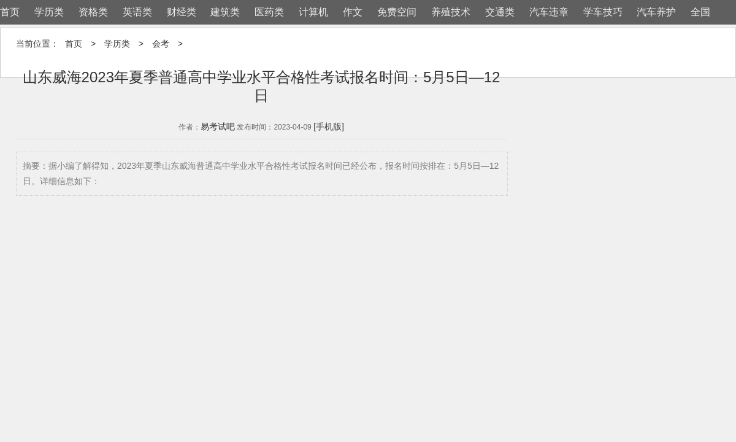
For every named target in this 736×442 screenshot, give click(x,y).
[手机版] (328, 126)
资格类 (93, 12)
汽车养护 (656, 12)
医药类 (269, 12)
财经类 (181, 12)
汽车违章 (549, 12)
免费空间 (396, 12)
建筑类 (225, 12)
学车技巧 (603, 12)
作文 (352, 12)
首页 (10, 12)
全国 (700, 12)
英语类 (137, 12)
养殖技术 (450, 12)
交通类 (500, 12)
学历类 (49, 12)
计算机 (313, 12)
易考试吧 (218, 126)
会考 (160, 43)
